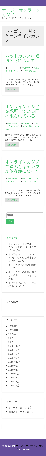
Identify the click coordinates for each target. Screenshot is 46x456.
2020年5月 (13, 354)
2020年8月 (13, 350)
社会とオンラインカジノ (21, 411)
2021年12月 (14, 330)
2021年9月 (13, 334)
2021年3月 (13, 342)
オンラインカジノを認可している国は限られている (22, 111)
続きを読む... (13, 90)
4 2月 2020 (26, 123)
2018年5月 (13, 385)
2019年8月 (13, 365)
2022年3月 (13, 326)
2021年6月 (13, 338)
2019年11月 (14, 361)
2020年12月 (14, 346)
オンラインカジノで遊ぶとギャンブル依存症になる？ (22, 166)
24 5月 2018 (26, 178)
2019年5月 (13, 369)
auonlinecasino (12, 68)
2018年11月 (14, 377)
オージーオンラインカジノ (21, 12)
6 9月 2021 (26, 68)
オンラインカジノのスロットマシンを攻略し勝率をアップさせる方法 (22, 257)
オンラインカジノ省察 (20, 407)
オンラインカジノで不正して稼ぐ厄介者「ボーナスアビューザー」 (22, 247)
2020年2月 (13, 358)
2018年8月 (13, 381)
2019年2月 (13, 373)
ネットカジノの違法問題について (22, 58)
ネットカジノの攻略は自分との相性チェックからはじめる (22, 275)
